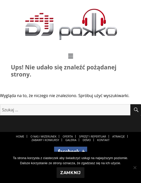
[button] (70, 56)
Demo (87, 140)
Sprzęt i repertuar (92, 136)
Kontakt (103, 140)
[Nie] (134, 167)
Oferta (68, 136)
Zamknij (70, 172)
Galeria (71, 140)
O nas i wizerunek (43, 136)
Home (20, 136)
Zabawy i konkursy (45, 140)
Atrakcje (118, 136)
